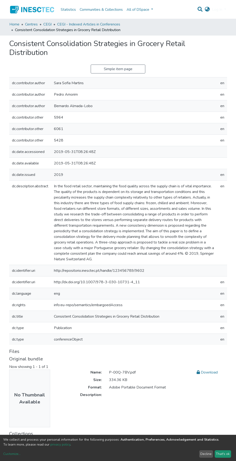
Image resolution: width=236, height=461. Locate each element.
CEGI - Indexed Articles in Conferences (88, 24)
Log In (217, 9)
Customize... (12, 454)
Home (14, 24)
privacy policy (60, 444)
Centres (31, 24)
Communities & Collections (101, 9)
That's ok (223, 454)
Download (207, 372)
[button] (207, 9)
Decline (206, 454)
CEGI (47, 24)
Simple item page (118, 69)
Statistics (68, 9)
